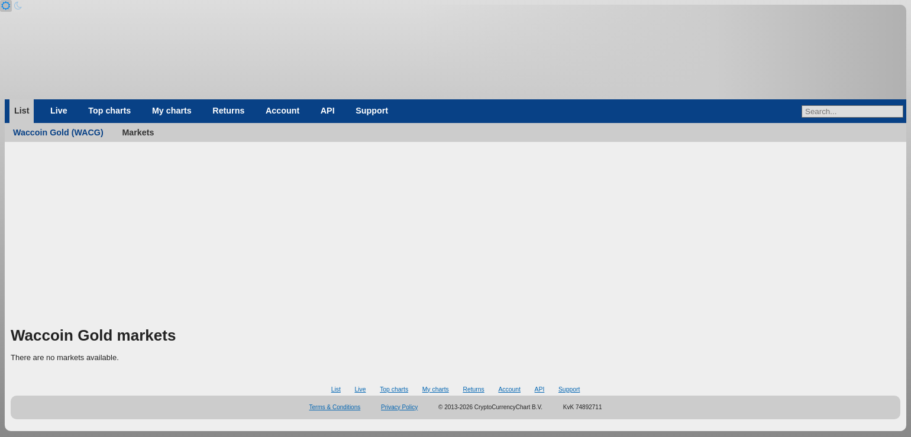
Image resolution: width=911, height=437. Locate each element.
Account (282, 110)
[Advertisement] (455, 236)
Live (58, 110)
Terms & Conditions (335, 407)
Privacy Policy (399, 407)
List (21, 110)
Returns (228, 110)
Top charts (109, 110)
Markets (138, 132)
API (328, 110)
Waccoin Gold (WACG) (58, 132)
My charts (172, 110)
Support (372, 110)
